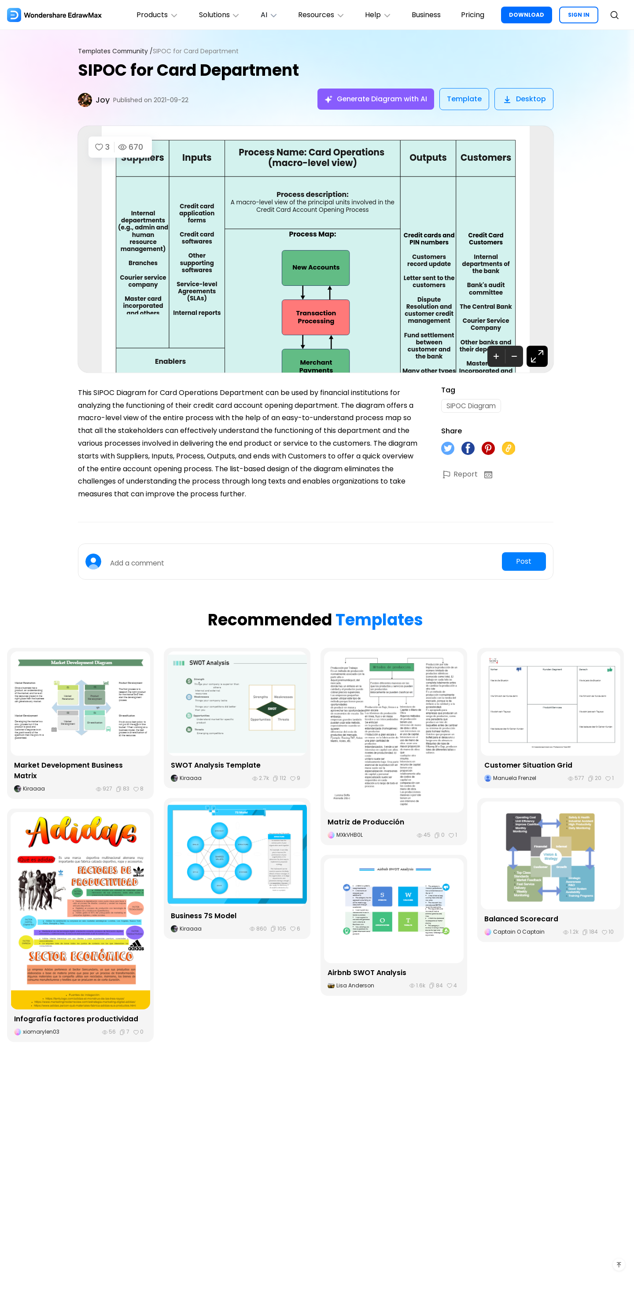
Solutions (213, 15)
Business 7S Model (203, 916)
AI (264, 15)
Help (375, 15)
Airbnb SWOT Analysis (367, 973)
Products (150, 15)
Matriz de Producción (366, 822)
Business (424, 15)
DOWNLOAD (526, 14)
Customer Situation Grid (528, 765)
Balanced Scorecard (521, 919)
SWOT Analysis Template (216, 765)
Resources (317, 15)
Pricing (471, 15)
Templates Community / (116, 51)
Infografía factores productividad (76, 1019)
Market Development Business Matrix (68, 770)
